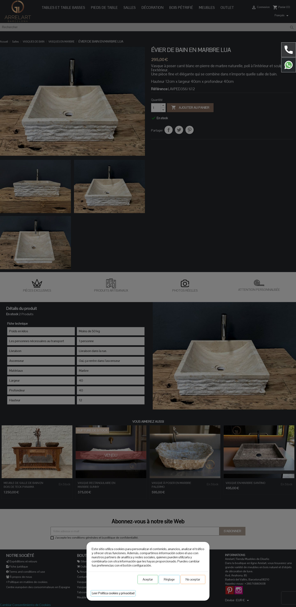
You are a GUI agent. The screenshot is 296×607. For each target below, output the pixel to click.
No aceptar (193, 579)
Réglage (169, 579)
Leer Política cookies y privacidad (113, 593)
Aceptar (148, 579)
